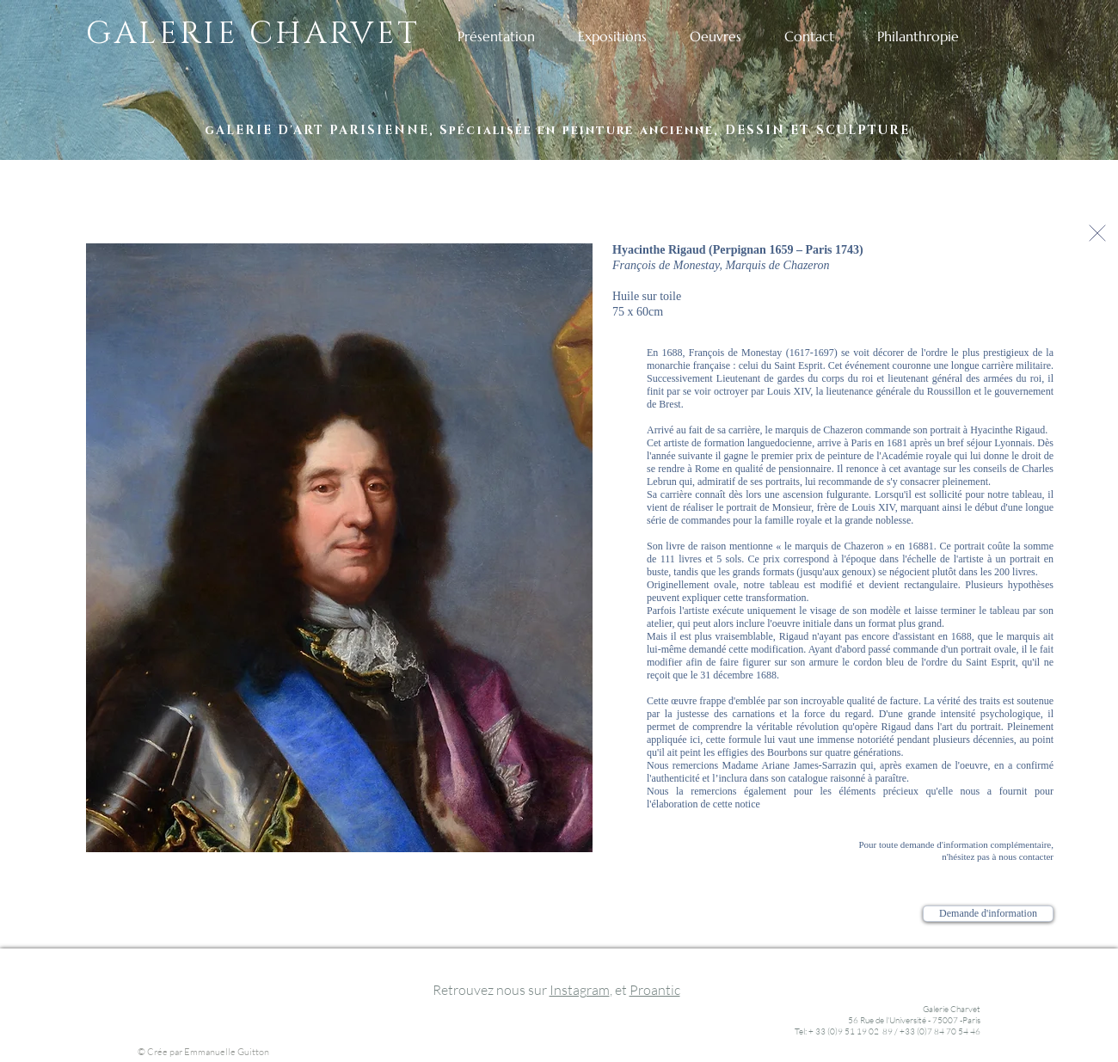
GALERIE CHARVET (253, 33)
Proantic (655, 989)
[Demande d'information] (988, 913)
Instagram (580, 989)
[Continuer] (1097, 232)
